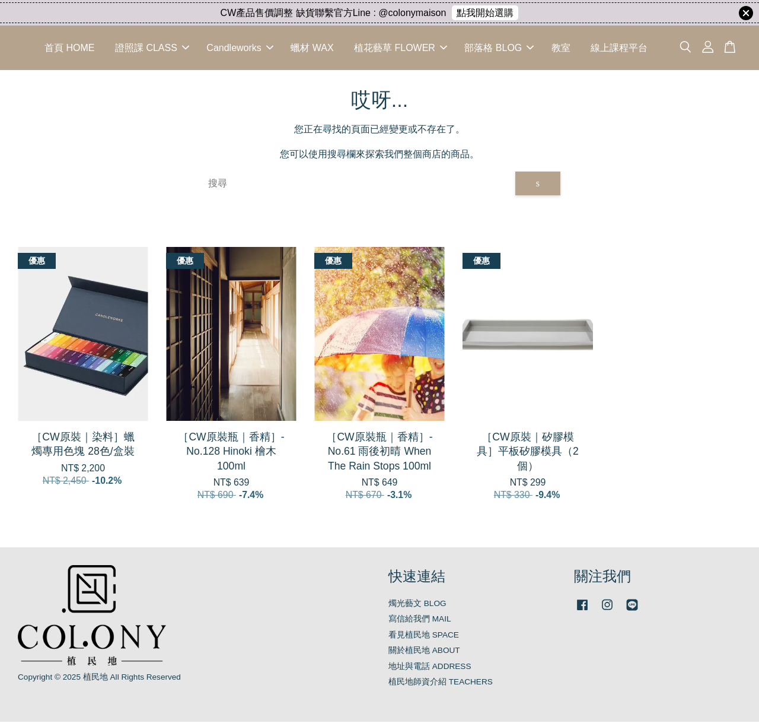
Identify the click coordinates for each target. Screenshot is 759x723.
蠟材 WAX (312, 48)
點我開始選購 (485, 13)
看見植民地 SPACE (423, 636)
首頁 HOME (69, 48)
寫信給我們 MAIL (419, 620)
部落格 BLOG (499, 48)
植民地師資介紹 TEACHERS (440, 683)
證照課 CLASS (152, 48)
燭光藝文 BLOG (417, 604)
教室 (560, 48)
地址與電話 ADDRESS (429, 667)
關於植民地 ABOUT (424, 652)
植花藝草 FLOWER (400, 48)
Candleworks (239, 48)
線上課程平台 (619, 48)
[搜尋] (357, 184)
